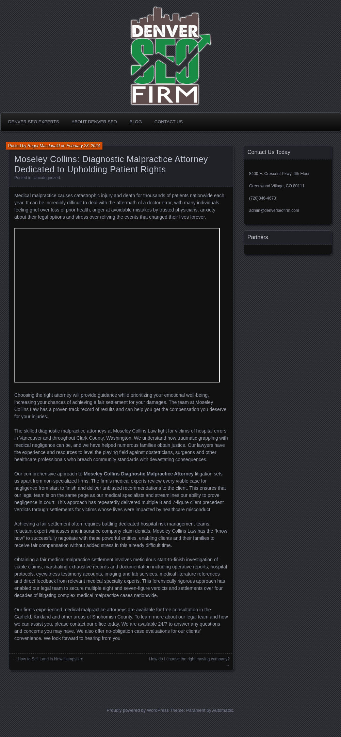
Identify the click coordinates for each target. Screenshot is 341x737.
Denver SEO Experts (33, 121)
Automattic (222, 710)
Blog (136, 121)
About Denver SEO (94, 121)
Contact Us (169, 121)
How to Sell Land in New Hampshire (50, 659)
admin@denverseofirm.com (274, 210)
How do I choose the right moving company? (189, 659)
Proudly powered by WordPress (138, 710)
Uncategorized (47, 177)
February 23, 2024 (83, 145)
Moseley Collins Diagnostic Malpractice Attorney (139, 473)
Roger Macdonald (44, 145)
